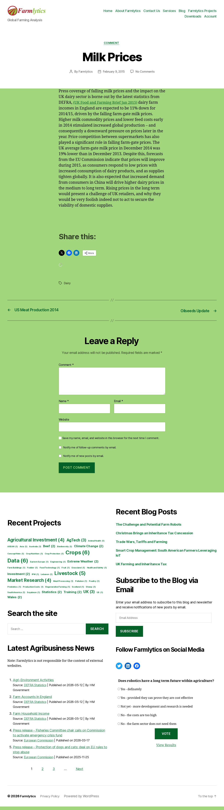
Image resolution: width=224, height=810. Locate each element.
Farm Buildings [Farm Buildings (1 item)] (16, 571)
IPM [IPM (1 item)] (35, 577)
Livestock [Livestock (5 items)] (70, 577)
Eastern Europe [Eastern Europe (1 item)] (39, 565)
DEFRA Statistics (35, 688)
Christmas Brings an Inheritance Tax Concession (154, 537)
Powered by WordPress (84, 800)
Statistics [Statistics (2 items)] (52, 595)
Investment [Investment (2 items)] (18, 577)
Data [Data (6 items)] (17, 564)
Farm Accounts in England (32, 700)
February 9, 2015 (113, 75)
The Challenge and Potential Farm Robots (148, 528)
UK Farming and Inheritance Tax (141, 568)
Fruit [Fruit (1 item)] (65, 571)
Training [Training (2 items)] (73, 595)
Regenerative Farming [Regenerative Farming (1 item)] (57, 590)
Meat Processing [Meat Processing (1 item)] (63, 584)
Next (79, 772)
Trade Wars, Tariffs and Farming (141, 545)
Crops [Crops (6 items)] (78, 556)
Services (169, 12)
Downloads (193, 18)
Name (64, 405)
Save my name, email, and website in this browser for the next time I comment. (110, 441)
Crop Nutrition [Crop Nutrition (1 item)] (34, 557)
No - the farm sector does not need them (149, 727)
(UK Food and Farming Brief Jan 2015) (107, 106)
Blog (182, 12)
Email (118, 405)
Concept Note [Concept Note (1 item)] (15, 557)
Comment (112, 46)
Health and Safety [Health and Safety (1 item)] (97, 571)
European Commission (38, 744)
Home (107, 12)
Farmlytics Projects (202, 12)
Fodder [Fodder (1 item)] (32, 571)
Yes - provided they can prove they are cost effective (157, 701)
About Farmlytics (127, 12)
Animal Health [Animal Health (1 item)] (96, 544)
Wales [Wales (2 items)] (14, 600)
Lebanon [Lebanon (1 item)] (46, 577)
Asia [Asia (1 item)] (23, 550)
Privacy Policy (51, 800)
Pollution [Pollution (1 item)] (81, 584)
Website (64, 423)
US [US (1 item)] (100, 596)
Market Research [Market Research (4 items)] (29, 584)
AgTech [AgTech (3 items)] (76, 544)
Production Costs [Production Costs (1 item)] (33, 590)
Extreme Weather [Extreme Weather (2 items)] (82, 565)
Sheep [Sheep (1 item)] (91, 590)
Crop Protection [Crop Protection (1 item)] (54, 557)
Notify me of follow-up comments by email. (89, 451)
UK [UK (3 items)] (89, 595)
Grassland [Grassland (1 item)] (78, 571)
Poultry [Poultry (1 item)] (94, 584)
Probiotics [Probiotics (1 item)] (14, 590)
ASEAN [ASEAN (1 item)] (12, 550)
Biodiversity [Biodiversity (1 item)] (64, 550)
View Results (166, 749)
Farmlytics (85, 75)
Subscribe (129, 635)
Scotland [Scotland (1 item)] (78, 590)
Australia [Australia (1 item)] (35, 550)
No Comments (145, 75)
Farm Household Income (31, 717)
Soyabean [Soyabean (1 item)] (33, 596)
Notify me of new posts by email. (83, 459)
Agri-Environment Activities (33, 683)
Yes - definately (131, 693)
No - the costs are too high (139, 719)
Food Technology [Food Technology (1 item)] (50, 571)
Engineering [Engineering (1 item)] (58, 565)
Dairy (67, 287)
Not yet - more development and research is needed (157, 710)
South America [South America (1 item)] (16, 596)
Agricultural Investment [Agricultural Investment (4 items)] (36, 543)
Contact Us (151, 12)
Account (210, 18)
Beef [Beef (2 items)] (49, 549)
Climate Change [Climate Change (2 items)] (88, 549)
